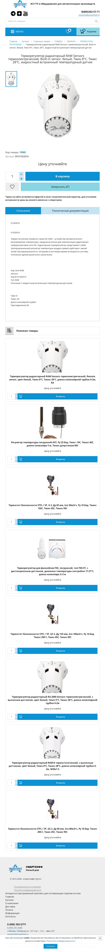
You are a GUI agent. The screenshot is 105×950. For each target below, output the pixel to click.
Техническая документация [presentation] (70, 211)
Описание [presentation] (23, 211)
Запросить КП (60, 187)
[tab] (23, 210)
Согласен (50, 946)
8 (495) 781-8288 (14, 927)
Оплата (9, 909)
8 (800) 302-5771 (16, 924)
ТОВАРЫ (58, 41)
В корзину (63, 176)
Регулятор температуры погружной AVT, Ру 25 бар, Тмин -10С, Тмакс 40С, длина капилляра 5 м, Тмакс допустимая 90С (52, 444)
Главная (13, 41)
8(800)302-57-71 (90, 11)
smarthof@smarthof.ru (89, 15)
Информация (12, 913)
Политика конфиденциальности (27, 890)
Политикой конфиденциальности (61, 941)
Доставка (10, 906)
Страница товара (42, 41)
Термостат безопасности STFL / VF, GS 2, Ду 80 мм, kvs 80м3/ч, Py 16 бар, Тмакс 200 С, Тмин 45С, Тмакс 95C (52, 830)
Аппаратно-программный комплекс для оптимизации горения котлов (43, 893)
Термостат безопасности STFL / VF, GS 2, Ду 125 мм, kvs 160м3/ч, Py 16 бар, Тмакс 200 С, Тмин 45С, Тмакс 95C (53, 635)
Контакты (10, 916)
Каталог (25, 41)
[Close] (100, 938)
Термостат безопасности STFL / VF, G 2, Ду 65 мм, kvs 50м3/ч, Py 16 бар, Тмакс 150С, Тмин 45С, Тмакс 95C (53, 507)
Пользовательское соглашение (27, 887)
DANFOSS (71, 41)
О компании (11, 903)
